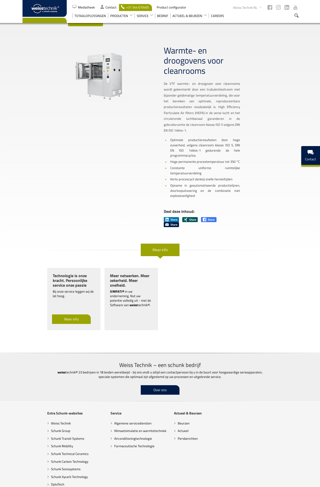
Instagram (278, 7)
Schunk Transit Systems (43, 401)
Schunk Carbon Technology (45, 424)
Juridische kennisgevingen (225, 480)
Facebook (270, 7)
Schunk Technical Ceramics (45, 417)
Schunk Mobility (37, 409)
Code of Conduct (142, 480)
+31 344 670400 (135, 7)
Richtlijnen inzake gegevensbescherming (180, 480)
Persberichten (163, 401)
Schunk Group (36, 394)
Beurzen (159, 386)
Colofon (277, 480)
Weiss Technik (36, 386)
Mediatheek (84, 7)
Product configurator (171, 7)
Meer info (160, 222)
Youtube (295, 7)
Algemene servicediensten (108, 386)
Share (171, 192)
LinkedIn (286, 7)
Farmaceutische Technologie (110, 409)
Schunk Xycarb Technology (44, 440)
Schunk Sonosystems (41, 432)
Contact (108, 7)
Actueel (158, 394)
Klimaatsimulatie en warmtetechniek (116, 394)
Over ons (160, 353)
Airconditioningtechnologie (108, 401)
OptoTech (33, 447)
